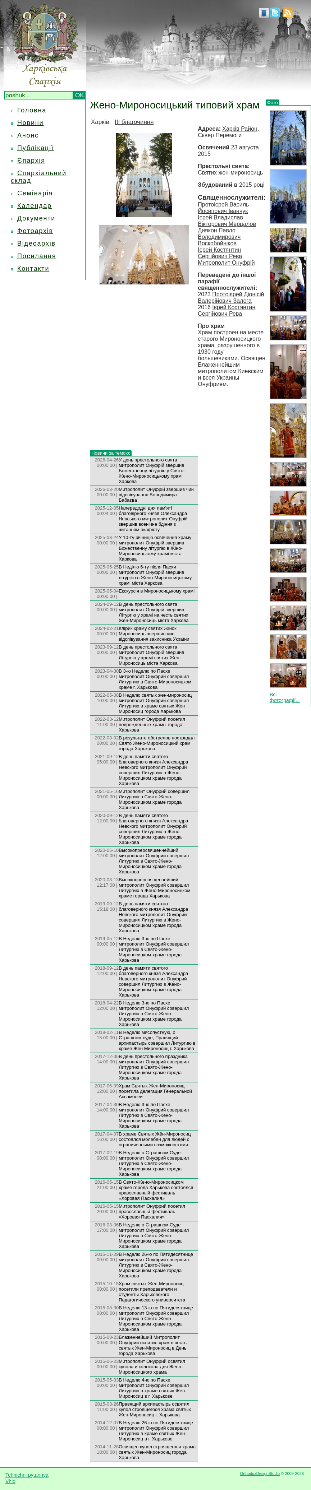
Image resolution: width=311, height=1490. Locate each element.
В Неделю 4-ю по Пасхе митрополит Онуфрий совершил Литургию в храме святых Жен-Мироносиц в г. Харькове (154, 1388)
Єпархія (31, 160)
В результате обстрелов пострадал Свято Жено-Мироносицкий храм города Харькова (157, 743)
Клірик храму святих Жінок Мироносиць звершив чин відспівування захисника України (154, 634)
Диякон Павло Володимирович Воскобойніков (219, 236)
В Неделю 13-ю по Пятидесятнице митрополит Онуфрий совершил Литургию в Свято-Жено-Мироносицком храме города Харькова (156, 1318)
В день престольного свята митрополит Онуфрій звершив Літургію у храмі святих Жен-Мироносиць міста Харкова (151, 655)
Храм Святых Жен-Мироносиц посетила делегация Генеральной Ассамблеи (155, 1091)
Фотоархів (35, 231)
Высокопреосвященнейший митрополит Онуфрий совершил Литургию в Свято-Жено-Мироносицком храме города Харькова (154, 861)
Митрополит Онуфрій (226, 263)
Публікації (35, 148)
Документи (36, 218)
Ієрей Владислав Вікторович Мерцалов (227, 220)
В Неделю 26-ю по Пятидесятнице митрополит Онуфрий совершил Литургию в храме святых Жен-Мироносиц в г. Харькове (156, 1431)
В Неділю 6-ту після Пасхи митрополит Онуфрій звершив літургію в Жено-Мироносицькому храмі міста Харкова (155, 575)
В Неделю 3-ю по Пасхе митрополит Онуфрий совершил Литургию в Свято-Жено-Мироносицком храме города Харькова (154, 949)
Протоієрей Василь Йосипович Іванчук (223, 207)
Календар (34, 205)
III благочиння (134, 122)
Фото (272, 102)
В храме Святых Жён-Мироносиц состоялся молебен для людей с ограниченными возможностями (155, 1139)
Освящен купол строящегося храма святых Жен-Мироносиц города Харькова (157, 1452)
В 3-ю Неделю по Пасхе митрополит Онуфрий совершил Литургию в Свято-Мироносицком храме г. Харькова (155, 679)
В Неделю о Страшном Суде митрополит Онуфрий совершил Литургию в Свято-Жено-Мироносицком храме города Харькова (154, 1163)
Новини (30, 122)
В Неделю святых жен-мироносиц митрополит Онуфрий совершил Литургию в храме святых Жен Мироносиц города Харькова (155, 703)
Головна (31, 110)
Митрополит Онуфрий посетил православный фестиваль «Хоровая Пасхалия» (152, 1211)
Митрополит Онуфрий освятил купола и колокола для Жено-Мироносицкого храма (152, 1367)
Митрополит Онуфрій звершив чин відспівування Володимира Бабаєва (156, 495)
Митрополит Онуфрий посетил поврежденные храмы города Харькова (152, 724)
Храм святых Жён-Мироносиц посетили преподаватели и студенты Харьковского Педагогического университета (152, 1292)
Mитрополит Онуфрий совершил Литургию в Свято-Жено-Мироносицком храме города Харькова (154, 799)
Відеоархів (36, 243)
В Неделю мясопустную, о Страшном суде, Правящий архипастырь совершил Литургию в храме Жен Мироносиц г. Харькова (157, 1040)
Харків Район (239, 129)
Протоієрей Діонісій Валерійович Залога (231, 297)
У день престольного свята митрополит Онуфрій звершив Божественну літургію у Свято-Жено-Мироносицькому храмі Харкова (152, 470)
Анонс (28, 135)
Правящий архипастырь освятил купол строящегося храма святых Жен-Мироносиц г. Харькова (155, 1409)
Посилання (36, 256)
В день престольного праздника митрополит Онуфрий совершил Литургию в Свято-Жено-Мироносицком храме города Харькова (154, 1067)
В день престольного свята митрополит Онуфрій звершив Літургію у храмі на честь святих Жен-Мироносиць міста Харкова (153, 612)
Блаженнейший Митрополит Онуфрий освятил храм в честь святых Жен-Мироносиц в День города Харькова (153, 1345)
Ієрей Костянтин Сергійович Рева (220, 253)
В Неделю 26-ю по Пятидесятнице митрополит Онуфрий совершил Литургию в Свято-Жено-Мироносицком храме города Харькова (156, 1265)
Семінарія (35, 193)
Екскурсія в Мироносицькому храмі (157, 591)
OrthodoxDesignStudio (260, 1473)
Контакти (33, 268)
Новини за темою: (110, 453)
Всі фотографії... (285, 697)
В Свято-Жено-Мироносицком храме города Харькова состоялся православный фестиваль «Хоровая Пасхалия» (156, 1190)
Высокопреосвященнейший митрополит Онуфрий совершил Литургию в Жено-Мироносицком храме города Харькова (154, 888)
